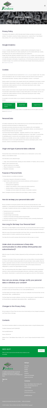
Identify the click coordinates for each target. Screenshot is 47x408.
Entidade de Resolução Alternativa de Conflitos (11, 401)
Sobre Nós (26, 365)
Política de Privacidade (29, 375)
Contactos (26, 373)
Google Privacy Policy (8, 62)
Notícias (26, 371)
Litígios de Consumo (28, 377)
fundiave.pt (4, 50)
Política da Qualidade (26, 401)
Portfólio (26, 369)
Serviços (26, 367)
